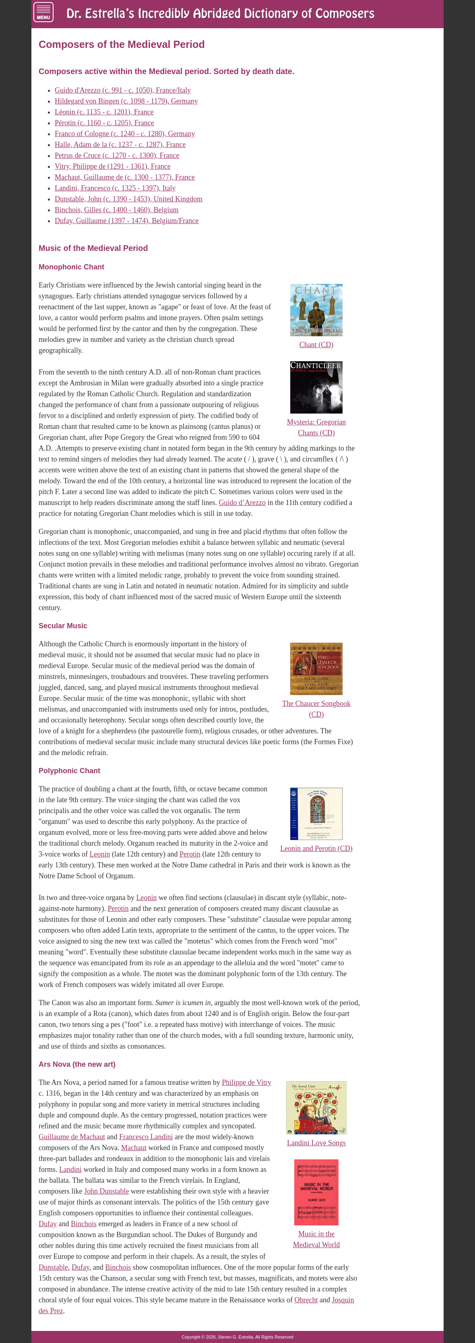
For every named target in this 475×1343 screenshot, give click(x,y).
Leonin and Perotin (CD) (316, 848)
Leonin (99, 854)
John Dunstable (106, 1191)
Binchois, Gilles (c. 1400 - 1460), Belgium (116, 210)
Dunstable (53, 1267)
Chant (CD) (316, 345)
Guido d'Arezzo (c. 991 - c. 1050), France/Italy (123, 90)
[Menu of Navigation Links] (43, 12)
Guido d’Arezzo (242, 503)
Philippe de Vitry (246, 1082)
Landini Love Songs (316, 1143)
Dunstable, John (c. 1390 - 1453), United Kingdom (128, 199)
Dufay (48, 1224)
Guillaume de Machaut (72, 1137)
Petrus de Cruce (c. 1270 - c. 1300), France (117, 155)
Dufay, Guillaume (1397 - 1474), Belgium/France (126, 221)
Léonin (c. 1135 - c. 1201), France (104, 112)
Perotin (190, 854)
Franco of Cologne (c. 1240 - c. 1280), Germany (125, 134)
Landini (70, 1169)
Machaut (134, 1148)
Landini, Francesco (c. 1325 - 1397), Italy (115, 188)
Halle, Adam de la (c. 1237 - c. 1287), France (120, 145)
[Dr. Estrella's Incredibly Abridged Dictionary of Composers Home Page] (221, 14)
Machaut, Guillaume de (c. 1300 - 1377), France (125, 177)
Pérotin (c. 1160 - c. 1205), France (104, 123)
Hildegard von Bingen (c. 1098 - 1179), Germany (126, 101)
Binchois (84, 1224)
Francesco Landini (146, 1137)
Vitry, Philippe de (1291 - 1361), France (113, 166)
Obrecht (306, 1300)
